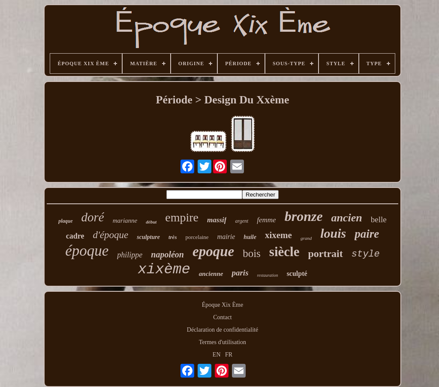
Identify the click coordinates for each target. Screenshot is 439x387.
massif (216, 220)
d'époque (110, 235)
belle (379, 219)
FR (228, 354)
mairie (226, 236)
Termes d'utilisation (222, 342)
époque (86, 250)
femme (266, 220)
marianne (125, 220)
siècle (284, 251)
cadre (75, 236)
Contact (222, 317)
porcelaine (196, 237)
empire (181, 217)
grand (306, 238)
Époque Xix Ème (222, 305)
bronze (304, 216)
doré (92, 217)
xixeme (278, 235)
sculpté (297, 273)
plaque (65, 221)
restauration (267, 275)
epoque (213, 251)
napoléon (167, 254)
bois (252, 253)
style (366, 254)
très (172, 237)
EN (217, 354)
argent (241, 221)
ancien (346, 218)
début (151, 221)
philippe (129, 255)
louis (333, 233)
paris (240, 272)
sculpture (148, 237)
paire (367, 233)
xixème (164, 269)
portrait (325, 253)
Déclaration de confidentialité (222, 330)
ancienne (211, 273)
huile (250, 237)
